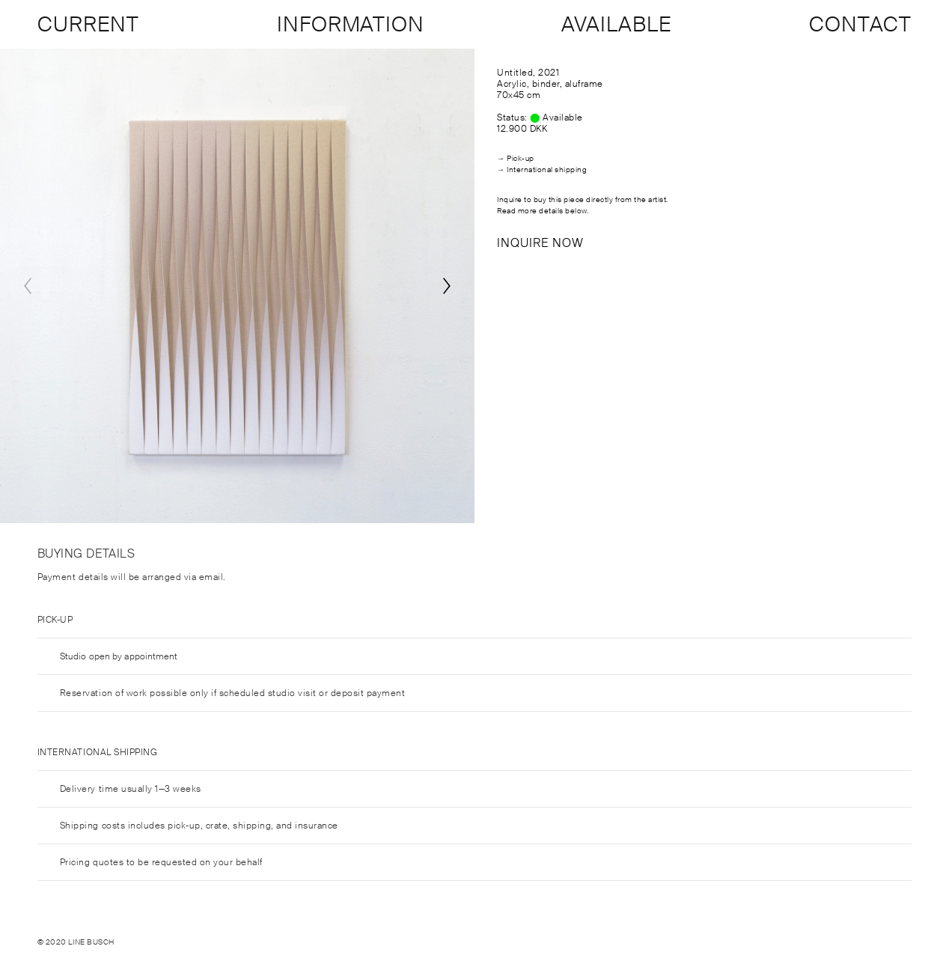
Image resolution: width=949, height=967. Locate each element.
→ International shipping (542, 169)
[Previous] (27, 285)
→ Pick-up (515, 158)
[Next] (446, 285)
